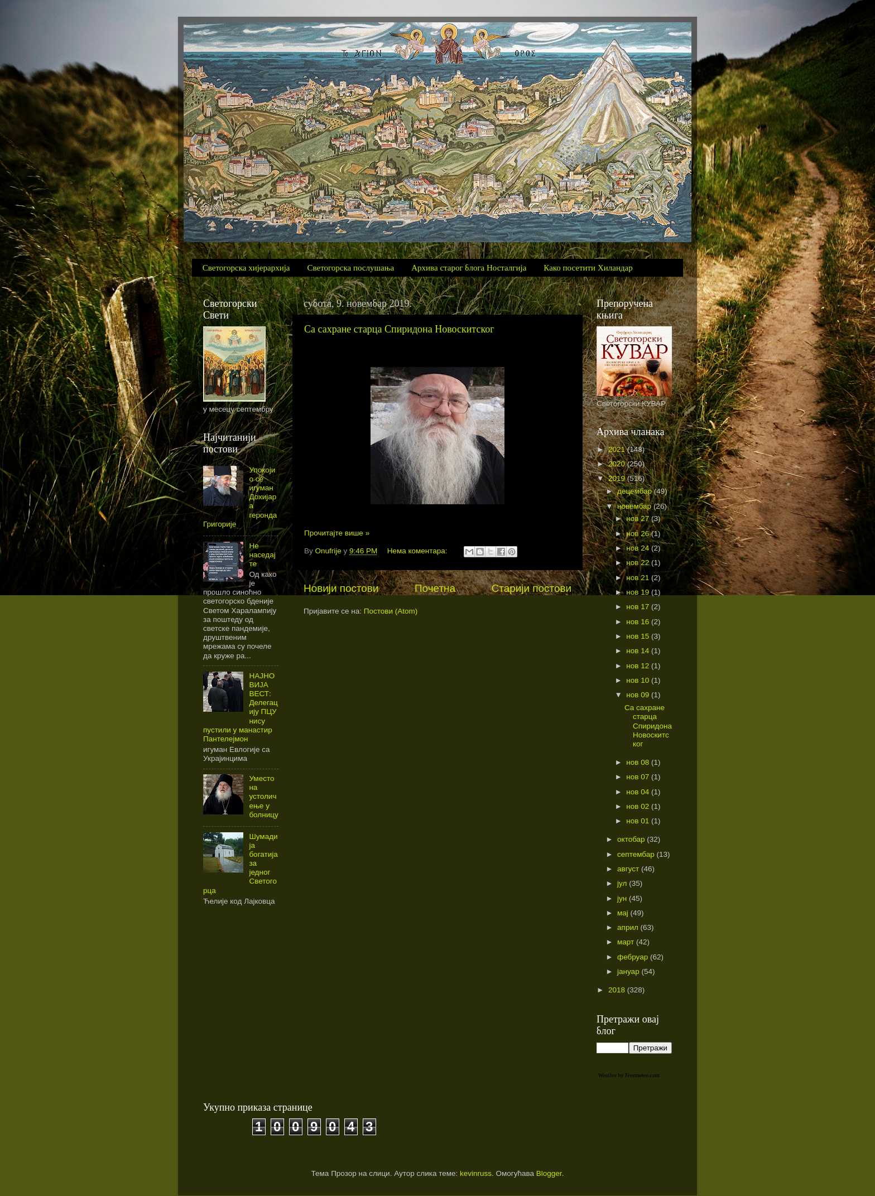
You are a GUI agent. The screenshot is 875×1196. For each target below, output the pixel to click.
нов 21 (638, 577)
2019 (617, 478)
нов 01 (638, 821)
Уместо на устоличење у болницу (263, 796)
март (626, 942)
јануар (629, 971)
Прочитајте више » (336, 533)
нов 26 (638, 533)
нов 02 (638, 806)
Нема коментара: (418, 551)
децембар (635, 491)
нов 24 (638, 548)
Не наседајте (262, 555)
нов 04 (638, 792)
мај (624, 913)
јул (623, 883)
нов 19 (638, 592)
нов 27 (638, 518)
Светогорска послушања (351, 267)
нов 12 (638, 666)
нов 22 (638, 562)
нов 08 (638, 762)
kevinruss (476, 1173)
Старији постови (531, 588)
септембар (636, 854)
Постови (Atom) (390, 611)
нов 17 (638, 606)
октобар (632, 839)
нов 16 (638, 622)
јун (623, 898)
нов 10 (638, 680)
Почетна (435, 588)
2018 (617, 990)
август (629, 869)
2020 (617, 464)
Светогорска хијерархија (246, 267)
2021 (617, 449)
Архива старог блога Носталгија (468, 267)
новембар (635, 506)
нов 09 (638, 695)
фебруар (633, 957)
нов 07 (638, 777)
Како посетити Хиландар (588, 267)
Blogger (549, 1173)
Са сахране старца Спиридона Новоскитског (399, 329)
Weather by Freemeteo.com (629, 1075)
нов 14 (638, 651)
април (629, 927)
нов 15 (638, 636)
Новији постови (341, 588)
